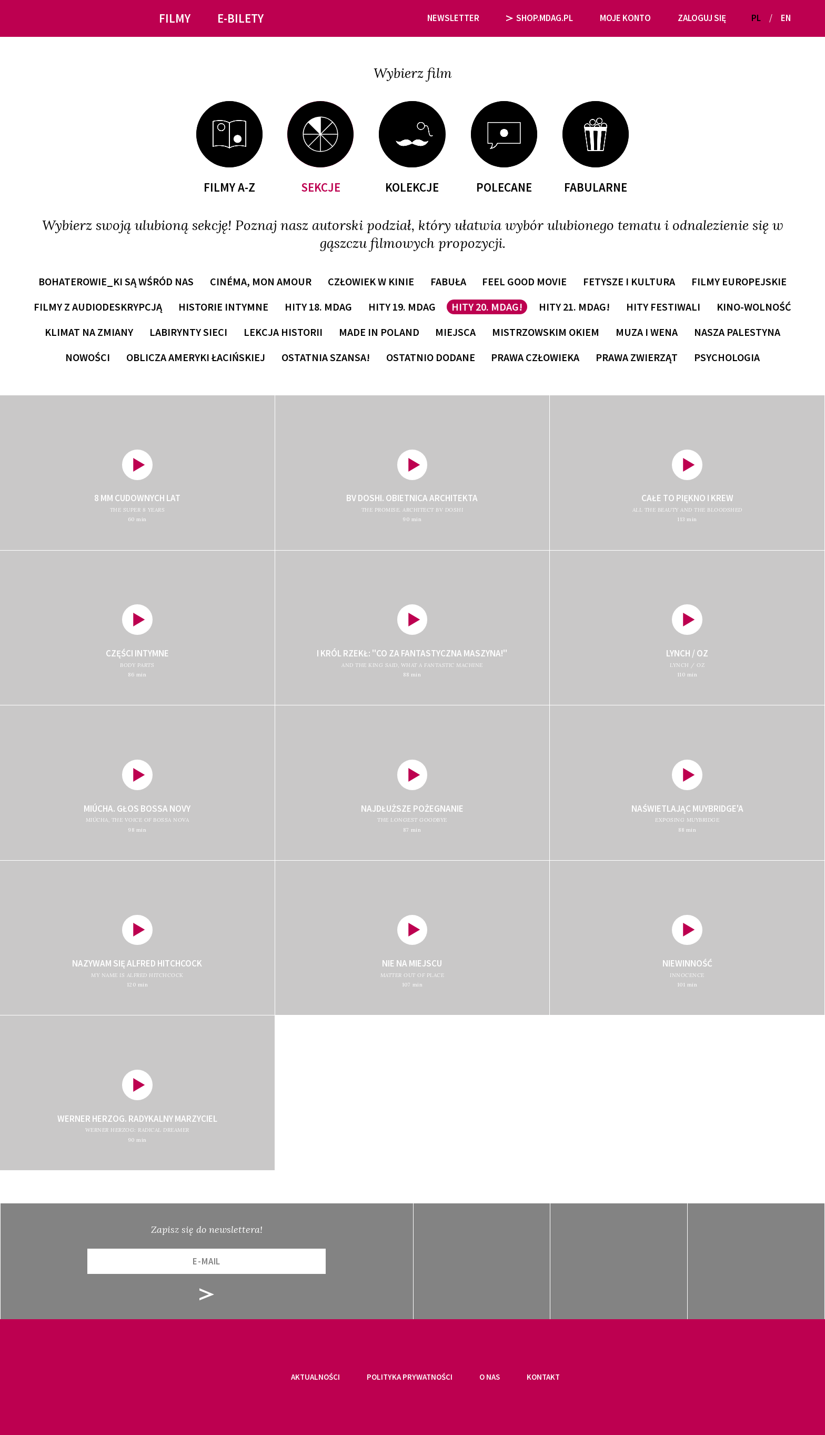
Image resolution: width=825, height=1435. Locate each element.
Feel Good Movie (524, 281)
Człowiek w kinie (371, 281)
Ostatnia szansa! (325, 357)
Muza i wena (647, 331)
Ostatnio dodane (430, 357)
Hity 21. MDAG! (574, 306)
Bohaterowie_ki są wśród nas (116, 281)
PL (756, 18)
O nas (489, 1377)
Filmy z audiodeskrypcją (98, 306)
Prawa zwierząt (637, 357)
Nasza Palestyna (737, 331)
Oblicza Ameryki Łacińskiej (195, 357)
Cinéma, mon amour (260, 281)
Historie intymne (223, 306)
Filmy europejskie (739, 281)
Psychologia (727, 357)
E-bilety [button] (240, 18)
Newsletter (453, 18)
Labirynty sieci (188, 331)
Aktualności (315, 1377)
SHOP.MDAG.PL (540, 18)
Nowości (87, 357)
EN (786, 18)
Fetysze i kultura (629, 281)
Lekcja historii (283, 331)
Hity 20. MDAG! (486, 306)
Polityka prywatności (409, 1377)
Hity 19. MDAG (402, 306)
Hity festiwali (663, 306)
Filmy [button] (174, 18)
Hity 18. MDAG (318, 306)
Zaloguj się (702, 18)
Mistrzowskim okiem (545, 331)
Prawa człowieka (535, 357)
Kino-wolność (754, 306)
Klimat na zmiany (89, 331)
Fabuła (448, 281)
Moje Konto (625, 18)
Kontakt (543, 1377)
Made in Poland (379, 331)
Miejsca (455, 331)
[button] (803, 18)
